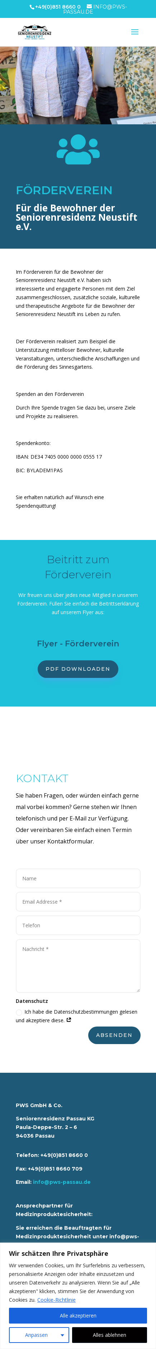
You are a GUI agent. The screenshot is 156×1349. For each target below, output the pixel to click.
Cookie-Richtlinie (56, 1299)
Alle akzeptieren (78, 1315)
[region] (78, 1296)
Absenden (114, 1035)
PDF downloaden (78, 669)
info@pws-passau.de (62, 1182)
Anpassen (36, 1334)
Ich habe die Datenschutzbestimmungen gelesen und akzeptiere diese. (76, 1016)
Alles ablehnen (109, 1334)
